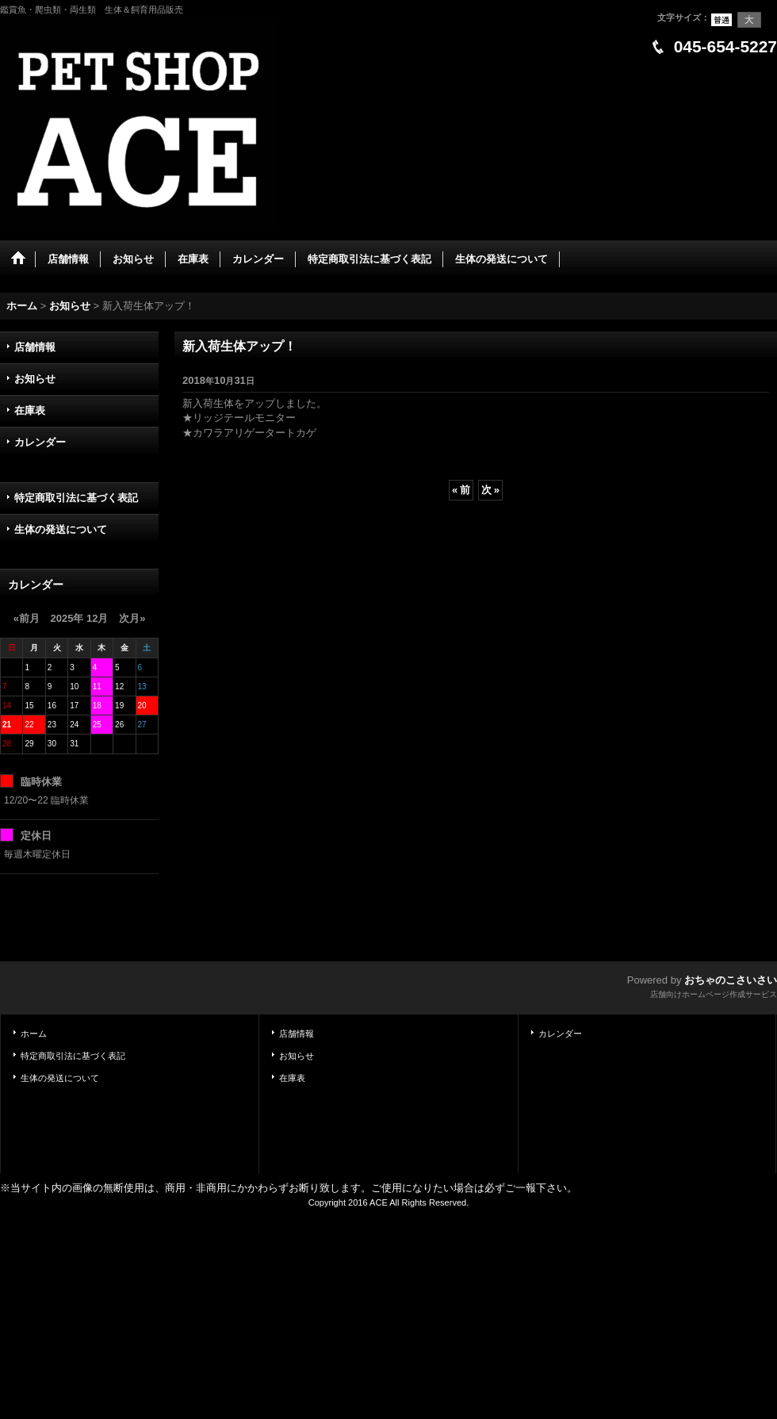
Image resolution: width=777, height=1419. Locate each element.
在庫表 (29, 410)
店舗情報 (35, 347)
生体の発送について (60, 529)
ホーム (34, 1033)
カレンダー (40, 442)
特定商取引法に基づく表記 (76, 498)
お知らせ (35, 379)
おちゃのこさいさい (730, 980)
